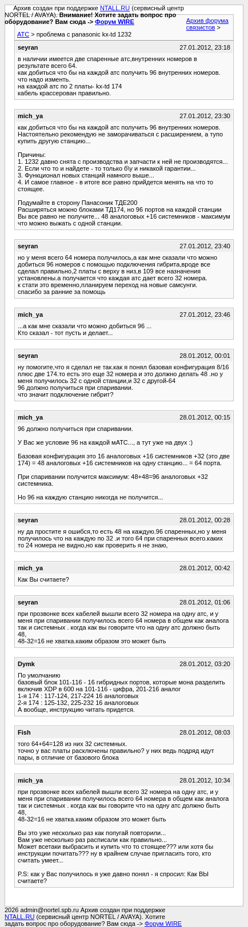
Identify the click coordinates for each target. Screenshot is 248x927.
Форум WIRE (114, 21)
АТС (23, 34)
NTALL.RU (115, 8)
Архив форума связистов (207, 24)
